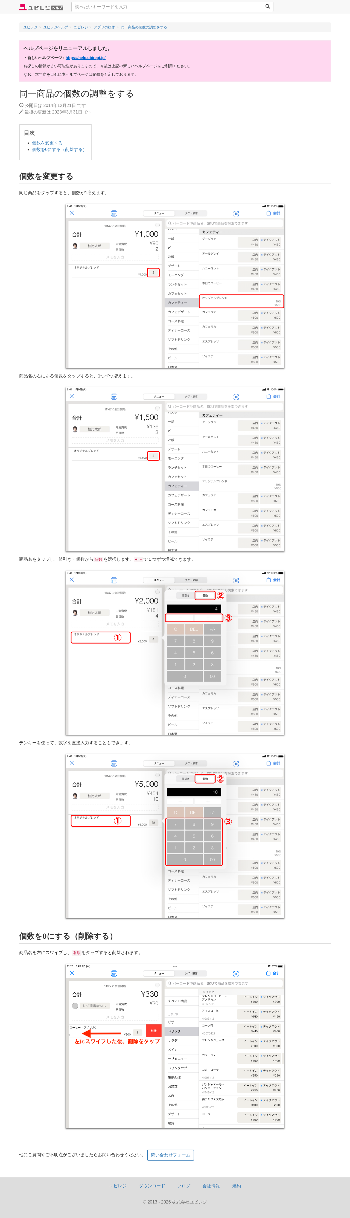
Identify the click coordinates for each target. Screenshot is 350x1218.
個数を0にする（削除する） (59, 149)
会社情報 (211, 1186)
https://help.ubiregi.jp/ (86, 58)
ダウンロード (152, 1186)
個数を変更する (47, 143)
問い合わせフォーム (170, 1155)
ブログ (183, 1186)
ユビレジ (118, 1186)
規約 (236, 1186)
